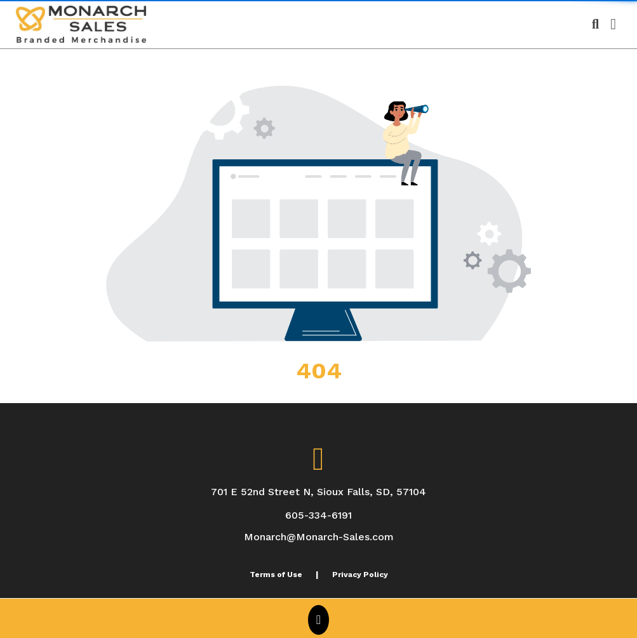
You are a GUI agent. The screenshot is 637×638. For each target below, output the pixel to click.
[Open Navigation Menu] (613, 24)
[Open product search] (595, 24)
